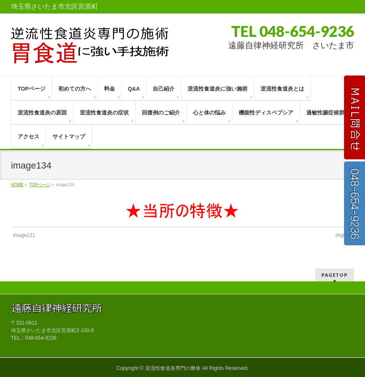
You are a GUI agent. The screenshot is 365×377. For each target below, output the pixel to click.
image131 (24, 235)
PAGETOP (334, 275)
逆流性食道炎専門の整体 (173, 368)
